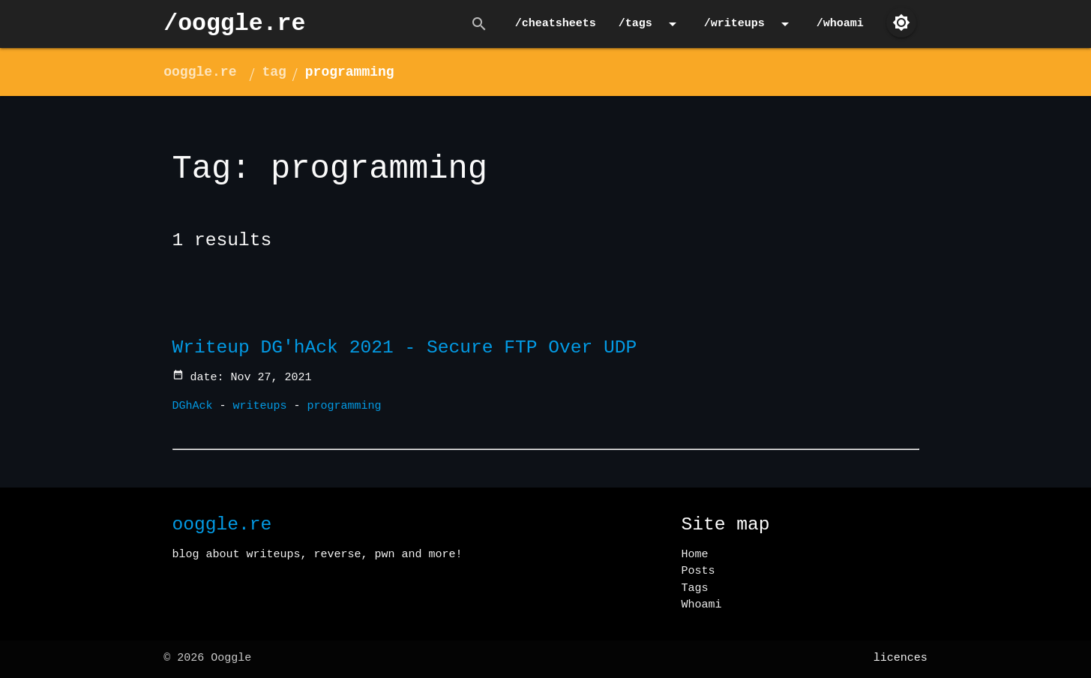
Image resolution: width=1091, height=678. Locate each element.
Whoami (702, 604)
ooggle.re (199, 72)
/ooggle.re (234, 23)
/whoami (840, 23)
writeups (260, 406)
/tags (650, 24)
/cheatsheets (555, 23)
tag (274, 72)
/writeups (749, 24)
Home (695, 554)
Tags (695, 588)
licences (901, 658)
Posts (698, 571)
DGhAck (192, 406)
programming (349, 72)
